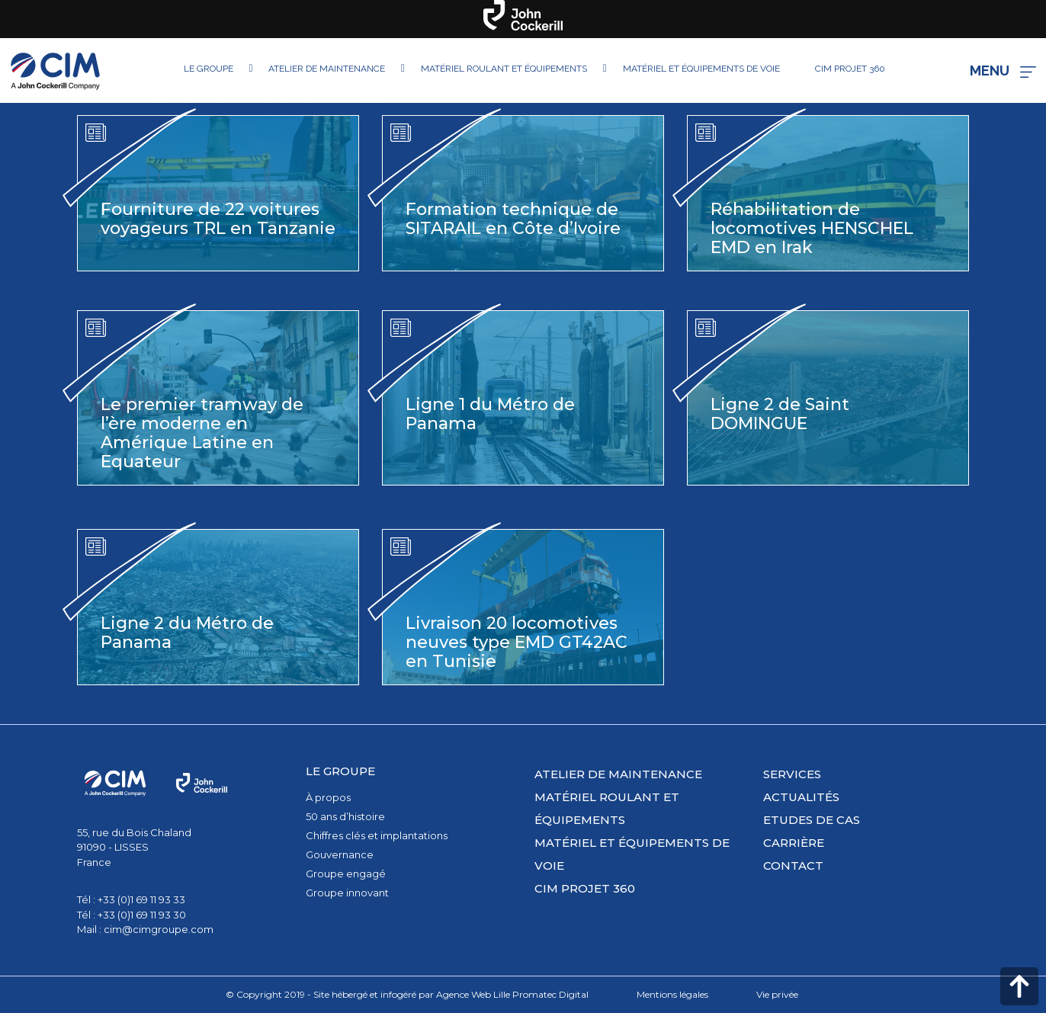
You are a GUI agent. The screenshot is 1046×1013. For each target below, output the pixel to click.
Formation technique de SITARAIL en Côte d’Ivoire (513, 219)
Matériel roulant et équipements (606, 808)
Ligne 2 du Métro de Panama (187, 633)
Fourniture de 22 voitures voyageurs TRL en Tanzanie (218, 219)
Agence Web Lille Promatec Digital (512, 994)
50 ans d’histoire (345, 816)
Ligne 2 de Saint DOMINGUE (780, 414)
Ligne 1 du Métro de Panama (490, 414)
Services (792, 774)
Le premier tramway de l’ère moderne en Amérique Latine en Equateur (202, 433)
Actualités (801, 797)
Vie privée (777, 994)
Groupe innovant (347, 892)
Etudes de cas (811, 820)
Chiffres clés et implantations (377, 835)
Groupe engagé (346, 873)
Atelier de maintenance (618, 774)
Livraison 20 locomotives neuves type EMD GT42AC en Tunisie (516, 642)
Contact (793, 865)
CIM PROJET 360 (584, 888)
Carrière (793, 842)
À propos (328, 797)
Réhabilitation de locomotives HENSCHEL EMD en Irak (812, 228)
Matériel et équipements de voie (632, 854)
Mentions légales (672, 994)
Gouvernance (340, 854)
